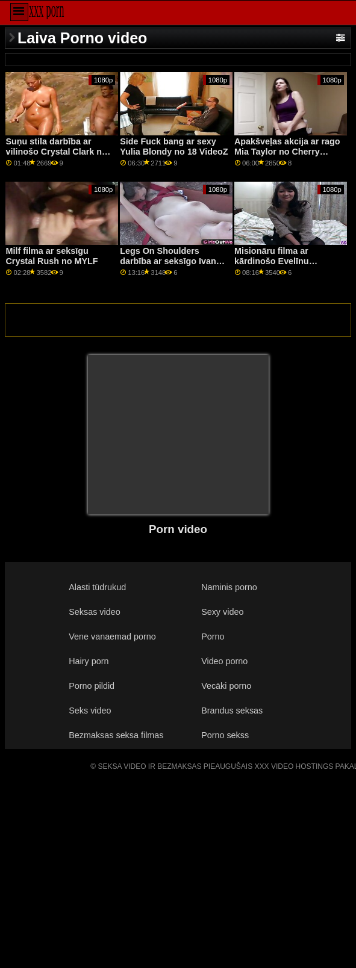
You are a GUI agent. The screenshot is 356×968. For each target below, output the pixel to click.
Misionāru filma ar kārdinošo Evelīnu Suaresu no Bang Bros (281, 261)
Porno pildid (91, 686)
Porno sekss (225, 735)
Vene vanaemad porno (112, 636)
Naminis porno (229, 587)
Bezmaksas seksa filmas (116, 735)
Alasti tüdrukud (97, 587)
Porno (212, 636)
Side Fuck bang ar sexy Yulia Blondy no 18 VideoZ (174, 146)
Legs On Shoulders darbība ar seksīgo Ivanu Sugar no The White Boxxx (170, 266)
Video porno (224, 661)
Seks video (90, 710)
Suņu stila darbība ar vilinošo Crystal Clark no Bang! (56, 151)
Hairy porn (88, 661)
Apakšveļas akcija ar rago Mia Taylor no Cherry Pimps (287, 151)
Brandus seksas (232, 710)
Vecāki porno (226, 686)
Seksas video (94, 612)
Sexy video (222, 612)
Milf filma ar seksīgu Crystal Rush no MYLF (51, 256)
